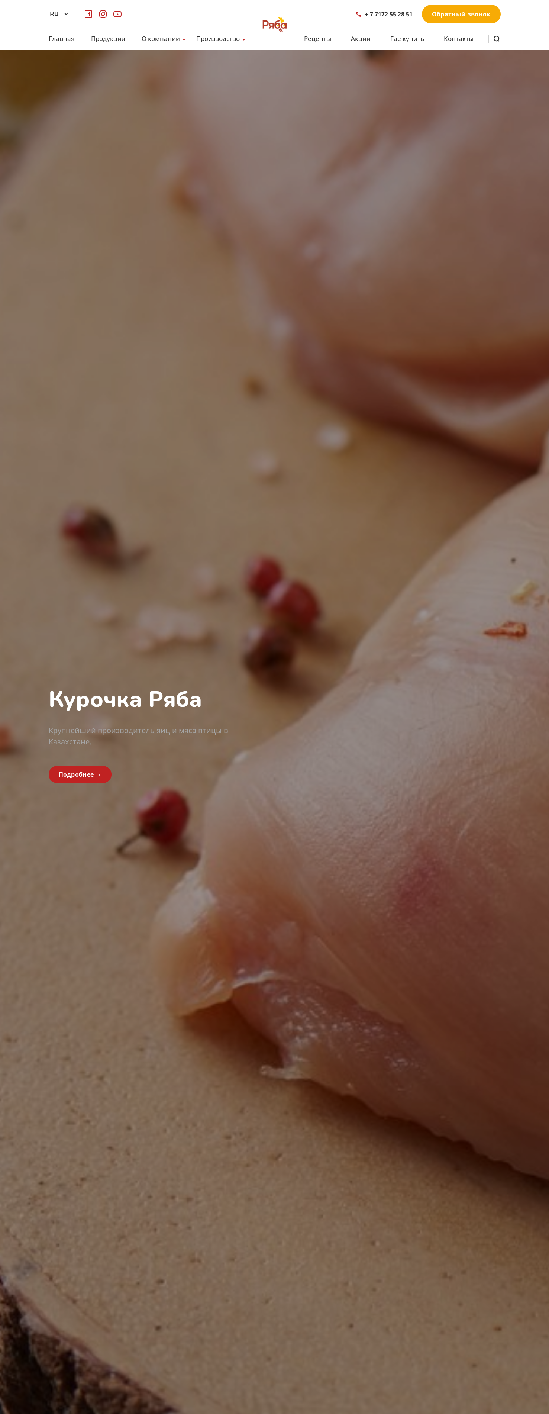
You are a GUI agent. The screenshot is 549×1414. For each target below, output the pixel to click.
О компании (161, 38)
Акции (361, 38)
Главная (62, 38)
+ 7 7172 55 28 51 (384, 14)
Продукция (108, 38)
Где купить (407, 38)
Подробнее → (80, 774)
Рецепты (317, 38)
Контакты (459, 38)
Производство (218, 38)
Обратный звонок (461, 14)
